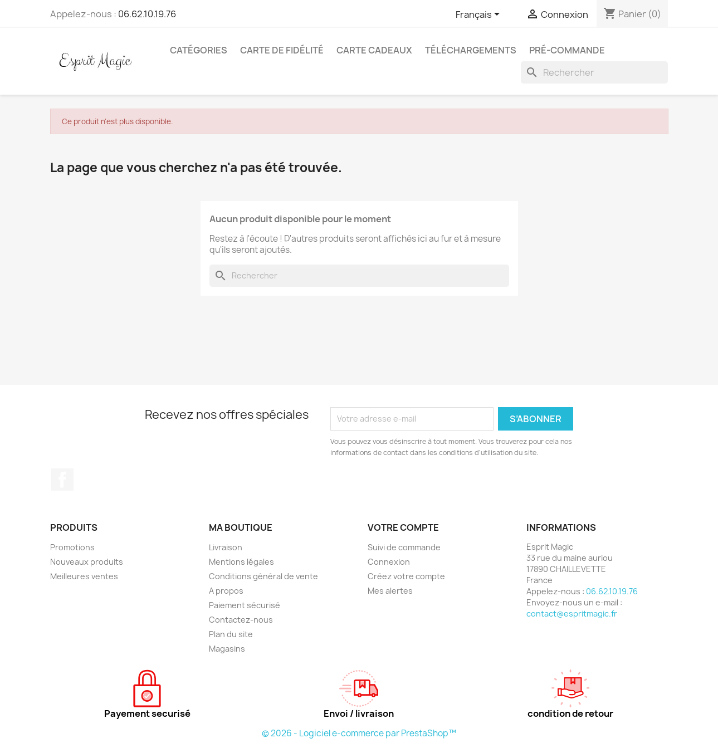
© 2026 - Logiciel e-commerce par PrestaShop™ (359, 733)
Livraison (225, 547)
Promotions (72, 547)
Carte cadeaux (374, 50)
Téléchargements (470, 50)
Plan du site (231, 634)
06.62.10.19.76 (147, 14)
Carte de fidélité (282, 50)
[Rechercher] (594, 72)
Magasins (227, 648)
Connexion (389, 561)
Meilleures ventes (84, 576)
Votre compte (403, 527)
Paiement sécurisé (244, 605)
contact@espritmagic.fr (571, 613)
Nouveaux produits (86, 561)
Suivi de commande (404, 547)
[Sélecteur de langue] (480, 15)
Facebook (62, 479)
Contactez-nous (241, 619)
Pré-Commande (567, 50)
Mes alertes (390, 590)
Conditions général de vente (263, 576)
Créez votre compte (406, 576)
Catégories (198, 50)
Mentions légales (241, 561)
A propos (226, 590)
